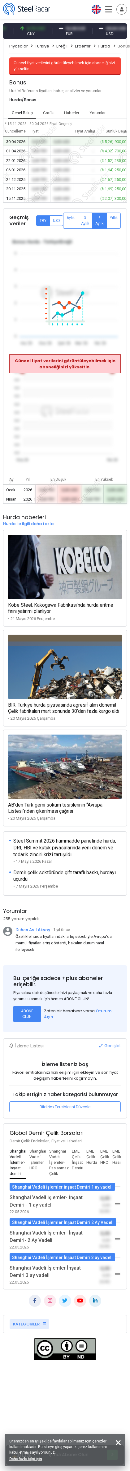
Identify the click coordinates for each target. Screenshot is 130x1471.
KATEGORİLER (29, 1324)
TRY (43, 220)
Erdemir (83, 46)
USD (56, 220)
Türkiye (42, 46)
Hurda (104, 46)
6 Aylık (99, 221)
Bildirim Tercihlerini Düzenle (65, 1106)
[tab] (18, 1163)
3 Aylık (85, 221)
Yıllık (114, 218)
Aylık (71, 218)
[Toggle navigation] (121, 9)
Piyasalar (18, 46)
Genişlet (110, 1046)
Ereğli (61, 46)
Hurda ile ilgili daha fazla (28, 524)
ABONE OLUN (27, 1013)
